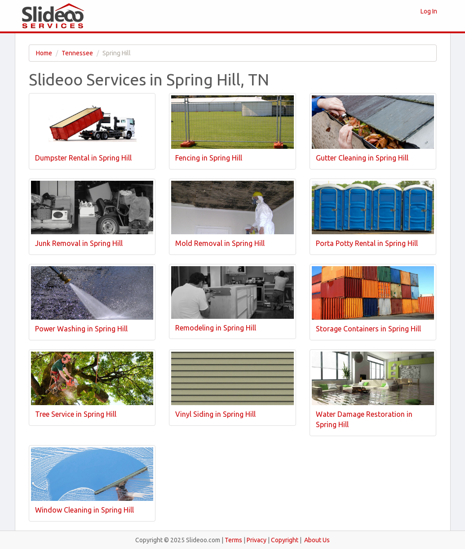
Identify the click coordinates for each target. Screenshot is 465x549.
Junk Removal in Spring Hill (79, 243)
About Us (317, 540)
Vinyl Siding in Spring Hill (215, 414)
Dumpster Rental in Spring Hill (83, 158)
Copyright (284, 540)
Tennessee (77, 53)
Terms (233, 540)
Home (44, 53)
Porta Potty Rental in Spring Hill (367, 243)
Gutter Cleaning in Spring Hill (362, 158)
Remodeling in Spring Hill (215, 328)
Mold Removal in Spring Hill (220, 243)
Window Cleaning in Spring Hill (84, 510)
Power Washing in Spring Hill (81, 329)
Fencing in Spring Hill (208, 158)
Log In (429, 11)
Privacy (256, 540)
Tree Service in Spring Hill (75, 414)
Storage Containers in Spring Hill (368, 329)
